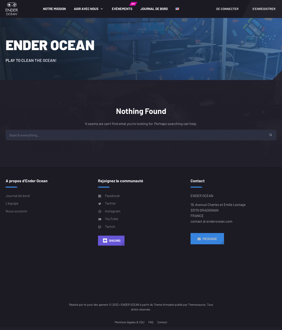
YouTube (108, 222)
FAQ (150, 326)
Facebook (109, 199)
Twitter (107, 207)
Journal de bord (155, 11)
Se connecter (227, 11)
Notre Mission (56, 11)
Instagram (109, 215)
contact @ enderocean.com (211, 225)
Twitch (106, 230)
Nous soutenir (16, 215)
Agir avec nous (88, 11)
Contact (162, 326)
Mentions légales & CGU (129, 326)
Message (207, 242)
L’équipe (12, 207)
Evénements (126, 8)
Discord (111, 244)
